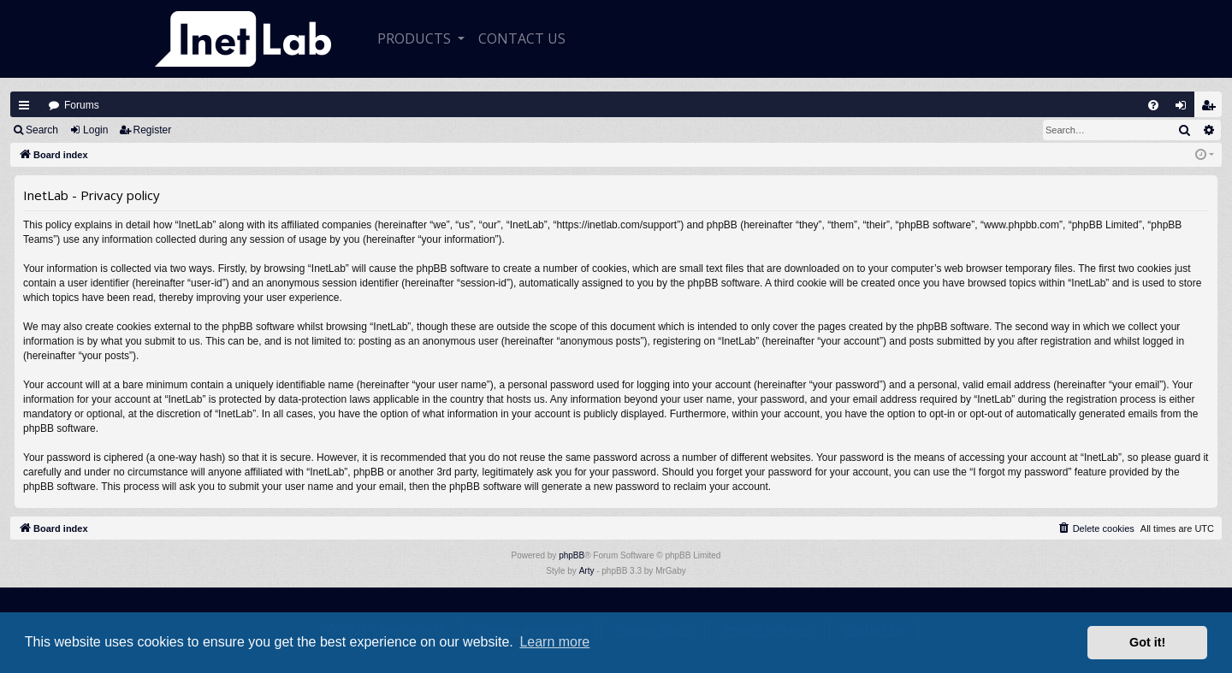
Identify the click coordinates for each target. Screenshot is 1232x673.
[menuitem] (1153, 105)
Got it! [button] (1147, 642)
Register (152, 130)
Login (95, 130)
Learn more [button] (554, 642)
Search (42, 130)
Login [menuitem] (1185, 109)
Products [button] (415, 38)
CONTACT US (522, 38)
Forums (81, 105)
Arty (587, 571)
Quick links (24, 105)
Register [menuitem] (1212, 109)
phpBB (571, 555)
